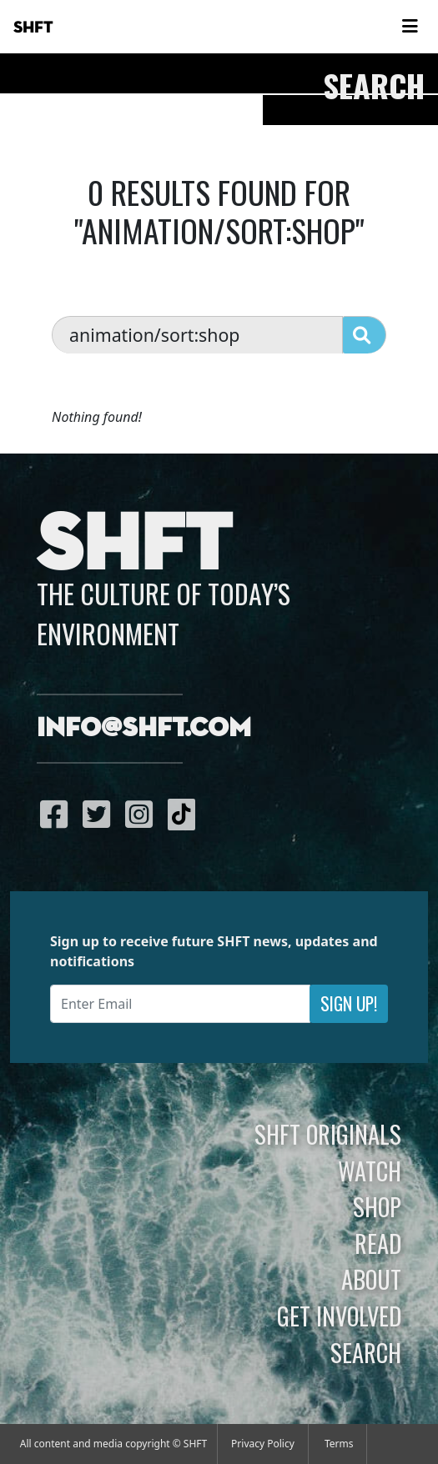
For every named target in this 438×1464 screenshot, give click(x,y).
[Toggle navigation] (410, 27)
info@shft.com (144, 728)
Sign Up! (348, 1003)
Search (365, 1352)
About (371, 1278)
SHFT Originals (327, 1133)
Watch (369, 1170)
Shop (377, 1206)
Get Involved (339, 1315)
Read (378, 1243)
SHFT (33, 27)
